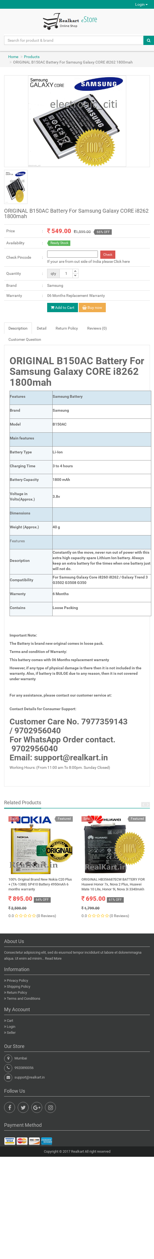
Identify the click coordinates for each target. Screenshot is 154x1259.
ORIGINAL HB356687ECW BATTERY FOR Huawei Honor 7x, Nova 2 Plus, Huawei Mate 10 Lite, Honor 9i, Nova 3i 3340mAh (113, 884)
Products (32, 57)
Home (13, 57)
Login (141, 4)
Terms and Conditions (23, 998)
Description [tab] (18, 328)
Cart (10, 1021)
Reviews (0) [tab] (97, 328)
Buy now (92, 307)
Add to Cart (62, 307)
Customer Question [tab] (24, 339)
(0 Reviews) (46, 916)
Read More (53, 958)
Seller (11, 1033)
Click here (122, 261)
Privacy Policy (17, 980)
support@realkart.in (29, 1077)
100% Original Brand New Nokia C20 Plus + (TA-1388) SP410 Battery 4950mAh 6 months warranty (40, 884)
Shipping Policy (18, 986)
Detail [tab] (41, 328)
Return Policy (17, 992)
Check (107, 255)
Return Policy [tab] (67, 328)
